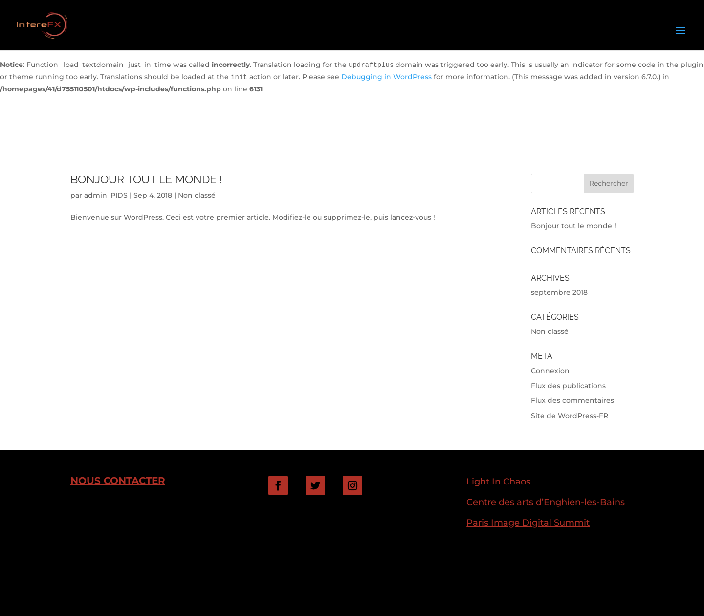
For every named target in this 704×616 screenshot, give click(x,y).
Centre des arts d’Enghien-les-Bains (545, 501)
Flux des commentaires (572, 400)
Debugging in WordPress (386, 76)
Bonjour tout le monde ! (146, 179)
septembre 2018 (559, 292)
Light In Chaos (498, 481)
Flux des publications (568, 385)
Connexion (550, 370)
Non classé (197, 195)
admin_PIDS (106, 195)
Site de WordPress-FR (569, 415)
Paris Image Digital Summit (528, 522)
